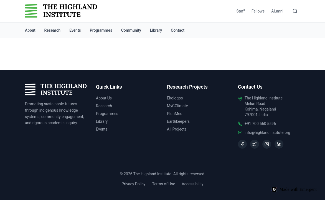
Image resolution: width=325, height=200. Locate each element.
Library (156, 30)
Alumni (277, 11)
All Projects (177, 129)
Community (131, 30)
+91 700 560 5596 (260, 123)
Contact (177, 30)
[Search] (295, 11)
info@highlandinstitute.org (267, 132)
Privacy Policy (133, 184)
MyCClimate (177, 106)
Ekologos (175, 98)
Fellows (258, 11)
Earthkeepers (178, 121)
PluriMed (174, 113)
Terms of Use (163, 184)
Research (52, 30)
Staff (241, 11)
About (30, 30)
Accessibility (192, 184)
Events (75, 30)
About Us (104, 98)
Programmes (101, 30)
